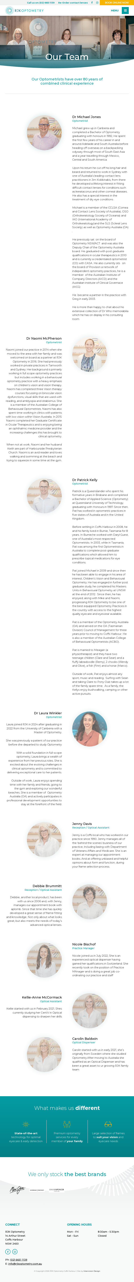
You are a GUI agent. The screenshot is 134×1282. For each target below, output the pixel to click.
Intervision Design (92, 1271)
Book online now (117, 2)
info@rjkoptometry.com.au (25, 1263)
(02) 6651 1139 (18, 1259)
